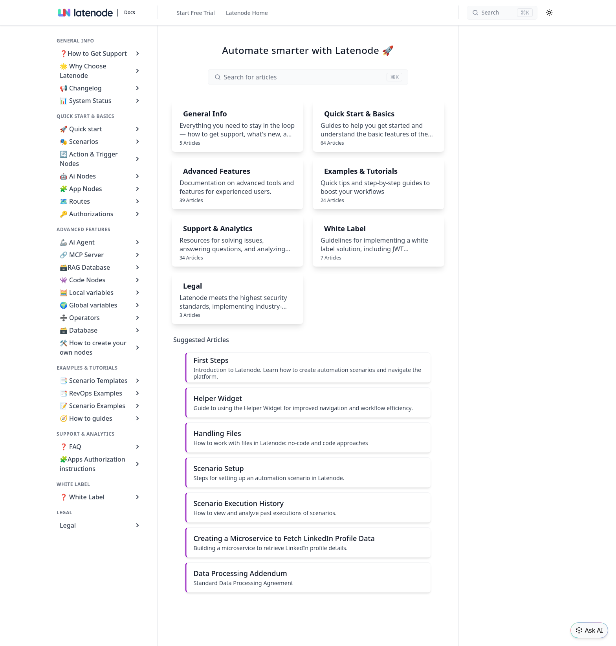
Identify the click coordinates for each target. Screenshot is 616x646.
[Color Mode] (549, 13)
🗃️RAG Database (100, 267)
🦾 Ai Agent (100, 242)
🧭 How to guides (100, 418)
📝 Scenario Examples (100, 405)
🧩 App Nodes (100, 188)
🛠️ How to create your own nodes (100, 348)
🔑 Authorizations (100, 214)
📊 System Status (100, 100)
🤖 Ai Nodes (100, 176)
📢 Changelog (100, 88)
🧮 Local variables (100, 292)
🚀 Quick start (100, 129)
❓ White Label (100, 497)
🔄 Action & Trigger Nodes (100, 159)
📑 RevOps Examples (100, 393)
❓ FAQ (100, 446)
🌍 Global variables (100, 305)
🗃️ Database (100, 330)
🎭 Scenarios (100, 141)
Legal (100, 525)
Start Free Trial (196, 13)
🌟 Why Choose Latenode (100, 71)
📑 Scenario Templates (100, 380)
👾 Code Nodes (100, 280)
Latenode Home (247, 13)
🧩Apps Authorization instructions (100, 464)
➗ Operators (100, 317)
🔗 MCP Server (100, 254)
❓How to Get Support (100, 53)
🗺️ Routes (100, 201)
